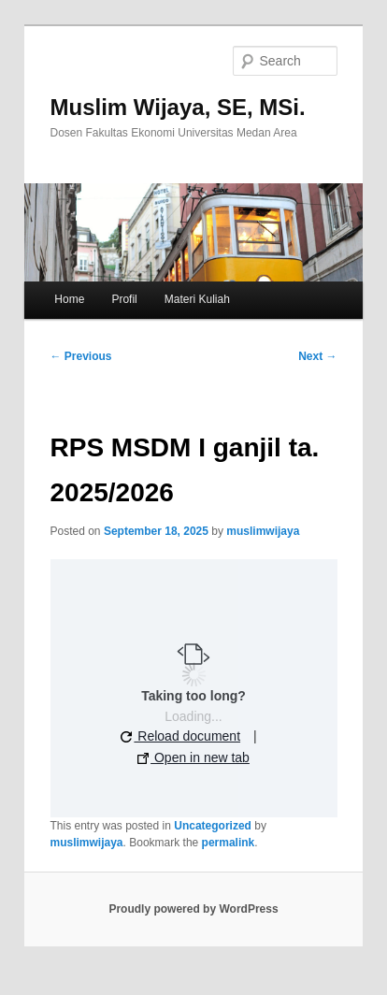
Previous (81, 356)
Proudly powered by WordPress (193, 909)
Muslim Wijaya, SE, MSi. (178, 107)
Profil (123, 299)
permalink (228, 842)
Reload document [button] (180, 735)
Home (69, 299)
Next (317, 356)
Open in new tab (193, 757)
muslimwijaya (262, 531)
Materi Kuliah (197, 299)
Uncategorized (212, 825)
